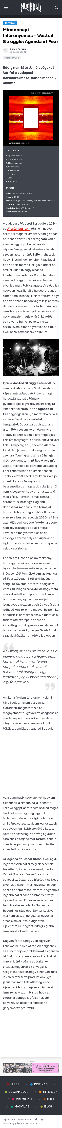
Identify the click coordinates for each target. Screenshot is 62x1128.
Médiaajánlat (25, 1119)
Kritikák (9, 23)
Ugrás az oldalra (19, 212)
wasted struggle (12, 57)
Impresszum (9, 1119)
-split (18, 228)
